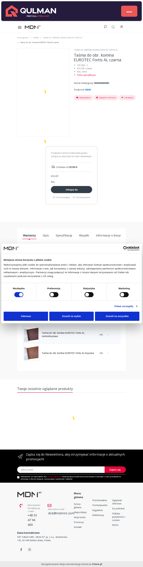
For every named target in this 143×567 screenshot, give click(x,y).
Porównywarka (81, 197)
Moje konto (80, 517)
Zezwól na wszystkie (117, 316)
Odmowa (26, 316)
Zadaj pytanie (83, 97)
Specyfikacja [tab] (64, 235)
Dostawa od (64, 167)
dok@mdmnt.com (61, 513)
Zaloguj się (71, 189)
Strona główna (77, 506)
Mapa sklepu (80, 512)
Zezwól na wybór (71, 316)
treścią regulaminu (55, 477)
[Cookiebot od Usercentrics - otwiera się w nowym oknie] (125, 248)
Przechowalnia (61, 197)
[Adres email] (61, 469)
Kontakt (78, 527)
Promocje (79, 522)
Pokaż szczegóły (123, 306)
